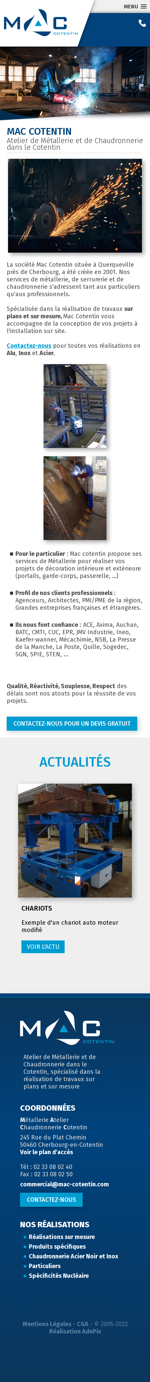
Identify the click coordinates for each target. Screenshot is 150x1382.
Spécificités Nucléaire (59, 1275)
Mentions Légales (46, 1324)
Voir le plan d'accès (46, 1152)
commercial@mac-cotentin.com (64, 1184)
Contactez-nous (29, 345)
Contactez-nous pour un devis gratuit (72, 723)
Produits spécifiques (57, 1246)
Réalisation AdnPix (75, 1331)
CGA (82, 1324)
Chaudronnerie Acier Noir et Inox (73, 1256)
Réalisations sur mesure (62, 1237)
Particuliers (45, 1266)
